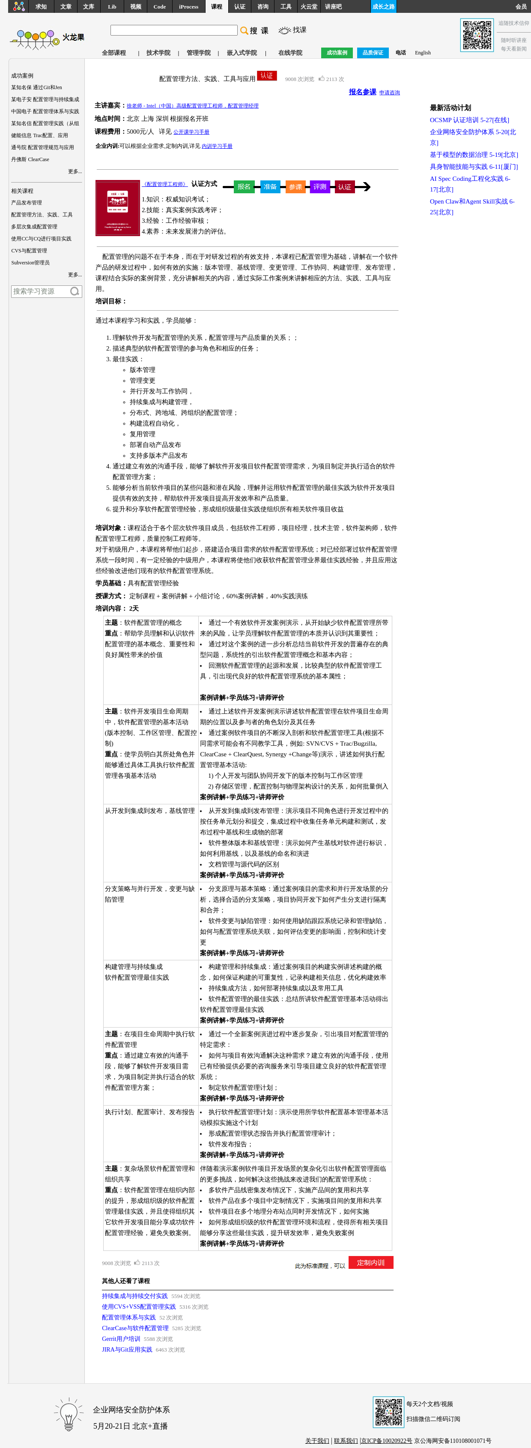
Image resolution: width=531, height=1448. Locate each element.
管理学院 (199, 53)
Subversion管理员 (30, 263)
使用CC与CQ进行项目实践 (41, 239)
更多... (75, 171)
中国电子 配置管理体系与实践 (45, 111)
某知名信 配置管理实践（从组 (45, 123)
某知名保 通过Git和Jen (36, 87)
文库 (88, 6)
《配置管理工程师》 (165, 184)
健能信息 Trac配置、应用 (39, 135)
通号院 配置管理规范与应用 (42, 147)
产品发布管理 (26, 203)
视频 (135, 6)
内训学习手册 (217, 146)
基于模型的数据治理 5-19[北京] (474, 154)
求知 (41, 6)
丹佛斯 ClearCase (30, 159)
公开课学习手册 (191, 132)
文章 (66, 6)
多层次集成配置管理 (34, 227)
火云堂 (309, 6)
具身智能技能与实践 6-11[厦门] (474, 166)
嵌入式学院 (242, 53)
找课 (300, 29)
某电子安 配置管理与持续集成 (45, 99)
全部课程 (114, 53)
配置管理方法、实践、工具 (42, 215)
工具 (286, 6)
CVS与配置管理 (29, 251)
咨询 (262, 6)
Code (159, 6)
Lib (112, 6)
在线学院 (290, 53)
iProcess (188, 6)
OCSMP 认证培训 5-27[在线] (469, 120)
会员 (523, 6)
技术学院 (158, 53)
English (423, 53)
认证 (239, 6)
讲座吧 (333, 6)
